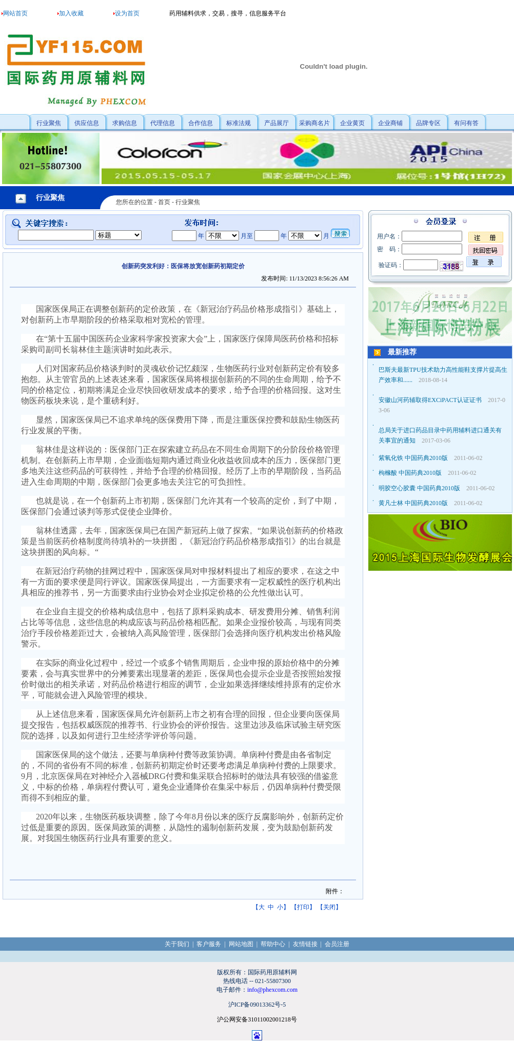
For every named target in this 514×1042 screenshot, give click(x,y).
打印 (303, 907)
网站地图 (241, 944)
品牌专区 (428, 123)
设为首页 (127, 13)
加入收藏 (71, 13)
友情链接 (305, 944)
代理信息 (162, 123)
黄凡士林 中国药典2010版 (413, 503)
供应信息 (86, 123)
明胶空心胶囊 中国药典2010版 (419, 488)
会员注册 (337, 944)
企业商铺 (390, 123)
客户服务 (208, 944)
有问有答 (466, 123)
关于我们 (177, 944)
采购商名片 (314, 123)
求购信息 (124, 123)
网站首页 (15, 13)
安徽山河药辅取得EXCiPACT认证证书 (430, 400)
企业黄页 (352, 123)
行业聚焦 (48, 123)
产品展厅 (276, 123)
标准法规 (238, 123)
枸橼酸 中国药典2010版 (410, 472)
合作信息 (200, 123)
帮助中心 (273, 944)
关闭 (329, 907)
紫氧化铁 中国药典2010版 (413, 458)
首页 (164, 202)
